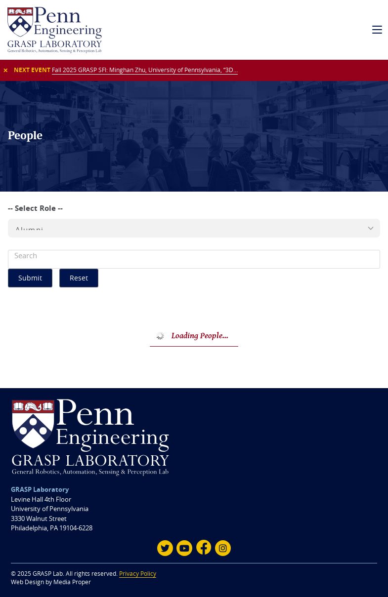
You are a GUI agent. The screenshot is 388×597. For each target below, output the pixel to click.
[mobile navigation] (377, 29)
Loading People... (200, 335)
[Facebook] (204, 548)
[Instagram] (223, 548)
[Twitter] (165, 548)
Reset (79, 277)
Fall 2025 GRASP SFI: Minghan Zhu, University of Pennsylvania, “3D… (145, 70)
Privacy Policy (137, 573)
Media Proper (72, 582)
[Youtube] (184, 548)
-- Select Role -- (35, 208)
